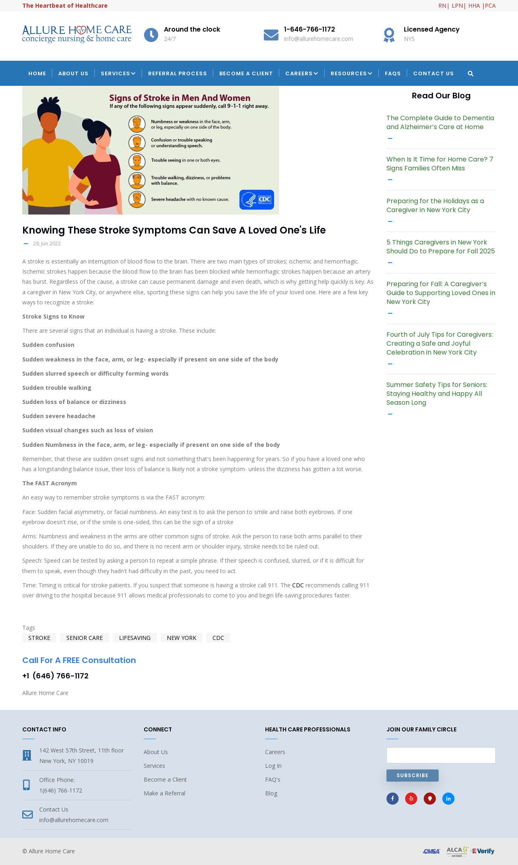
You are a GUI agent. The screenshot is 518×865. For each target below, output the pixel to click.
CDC (298, 585)
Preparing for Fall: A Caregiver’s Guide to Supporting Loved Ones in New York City (440, 293)
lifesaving (135, 638)
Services (118, 74)
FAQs (393, 73)
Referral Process (177, 73)
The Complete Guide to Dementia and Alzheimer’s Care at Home (440, 123)
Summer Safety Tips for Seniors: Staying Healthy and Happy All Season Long (436, 393)
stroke (39, 638)
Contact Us (433, 73)
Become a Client (246, 73)
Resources (352, 74)
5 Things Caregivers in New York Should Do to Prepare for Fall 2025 (440, 247)
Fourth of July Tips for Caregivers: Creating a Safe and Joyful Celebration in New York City (439, 343)
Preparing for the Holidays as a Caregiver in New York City (435, 206)
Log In (273, 765)
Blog (271, 793)
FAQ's (272, 779)
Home (37, 73)
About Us (73, 73)
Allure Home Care (52, 851)
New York (181, 638)
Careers (301, 74)
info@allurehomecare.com (73, 820)
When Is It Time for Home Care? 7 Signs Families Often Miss (439, 164)
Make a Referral (164, 793)
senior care (84, 638)
